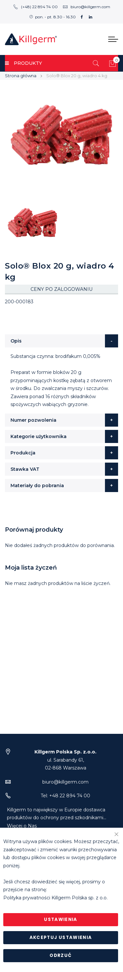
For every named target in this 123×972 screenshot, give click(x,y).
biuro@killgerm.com (86, 6)
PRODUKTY (23, 63)
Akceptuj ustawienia (61, 937)
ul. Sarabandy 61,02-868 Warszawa (65, 760)
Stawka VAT (24, 469)
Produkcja (22, 453)
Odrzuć (61, 955)
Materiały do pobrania (37, 485)
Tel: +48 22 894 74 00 (65, 796)
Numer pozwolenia (33, 420)
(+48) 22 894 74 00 (35, 6)
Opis (16, 341)
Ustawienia (60, 919)
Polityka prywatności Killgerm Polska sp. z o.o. (55, 898)
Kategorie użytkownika (38, 436)
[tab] (61, 340)
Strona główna (20, 75)
